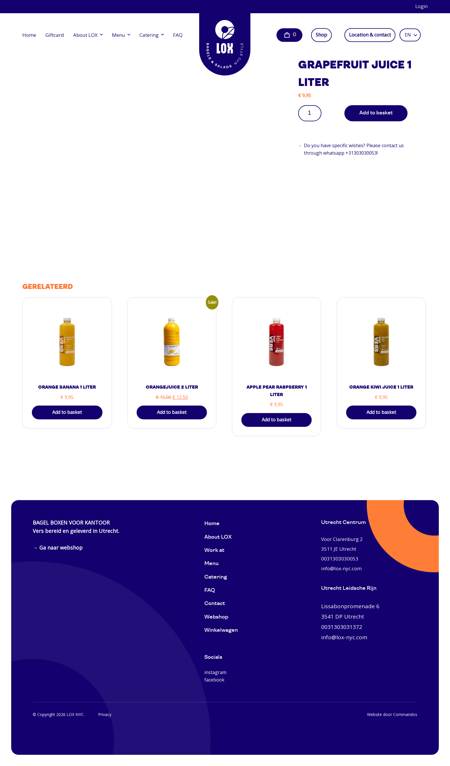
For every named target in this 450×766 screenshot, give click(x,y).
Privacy (104, 714)
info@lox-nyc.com (344, 637)
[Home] (225, 40)
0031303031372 (341, 627)
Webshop (216, 617)
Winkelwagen (221, 630)
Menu (118, 35)
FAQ (178, 35)
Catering (149, 35)
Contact (214, 603)
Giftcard (54, 35)
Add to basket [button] (67, 412)
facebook (214, 680)
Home (29, 35)
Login (421, 6)
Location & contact (370, 35)
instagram (215, 672)
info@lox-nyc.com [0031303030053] (341, 568)
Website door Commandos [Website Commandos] (392, 714)
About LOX (85, 35)
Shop (321, 35)
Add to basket (376, 113)
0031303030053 (339, 558)
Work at (214, 550)
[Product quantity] (311, 112)
